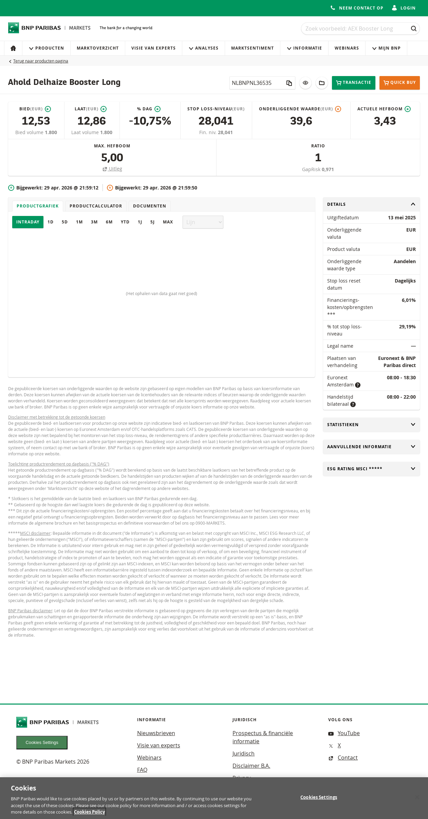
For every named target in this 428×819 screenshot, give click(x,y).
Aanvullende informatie (371, 447)
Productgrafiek (38, 206)
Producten (46, 48)
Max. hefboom (112, 146)
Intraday (27, 222)
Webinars (347, 48)
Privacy (241, 778)
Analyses (203, 48)
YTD (125, 222)
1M (79, 222)
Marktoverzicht (98, 48)
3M (94, 222)
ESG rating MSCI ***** (371, 469)
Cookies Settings (42, 742)
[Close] (417, 799)
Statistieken (371, 424)
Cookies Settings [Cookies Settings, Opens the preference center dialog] (318, 799)
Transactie (353, 83)
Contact (343, 757)
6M (109, 222)
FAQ (142, 770)
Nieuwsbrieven (156, 733)
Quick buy (400, 83)
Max (168, 222)
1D (51, 222)
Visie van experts (153, 48)
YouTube (344, 733)
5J (152, 222)
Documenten (149, 206)
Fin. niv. (208, 132)
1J (140, 222)
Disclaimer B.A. (251, 765)
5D (65, 222)
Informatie (304, 48)
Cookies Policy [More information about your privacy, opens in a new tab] (89, 814)
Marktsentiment (252, 48)
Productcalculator (96, 206)
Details (371, 204)
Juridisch (243, 753)
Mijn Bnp (386, 48)
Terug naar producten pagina (40, 60)
